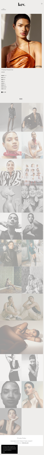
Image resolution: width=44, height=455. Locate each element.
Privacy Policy (21, 438)
